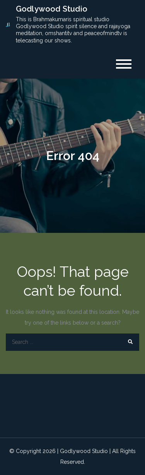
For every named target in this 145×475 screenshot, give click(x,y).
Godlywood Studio (51, 8)
